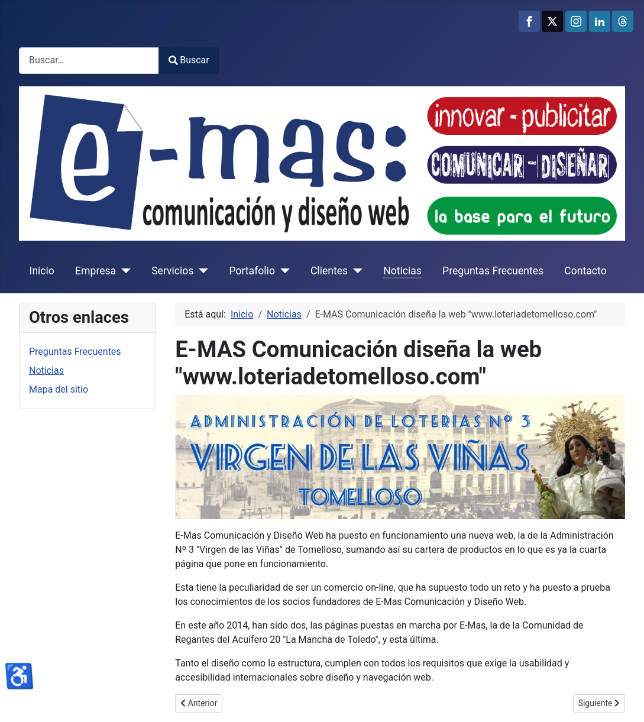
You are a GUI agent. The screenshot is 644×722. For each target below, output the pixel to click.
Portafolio (251, 271)
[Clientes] (355, 271)
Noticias (402, 271)
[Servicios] (200, 271)
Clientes (329, 271)
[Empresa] (123, 271)
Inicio (42, 271)
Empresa (95, 271)
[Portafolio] (282, 271)
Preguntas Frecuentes (492, 271)
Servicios (172, 271)
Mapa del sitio (58, 389)
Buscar (189, 60)
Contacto (585, 271)
